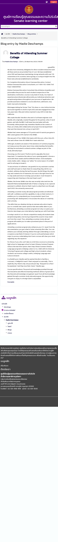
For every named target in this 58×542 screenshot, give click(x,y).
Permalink (10, 282)
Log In (54, 2)
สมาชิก (7, 34)
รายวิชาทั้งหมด (9, 313)
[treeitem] (29, 303)
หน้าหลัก (4, 304)
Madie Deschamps (11, 61)
